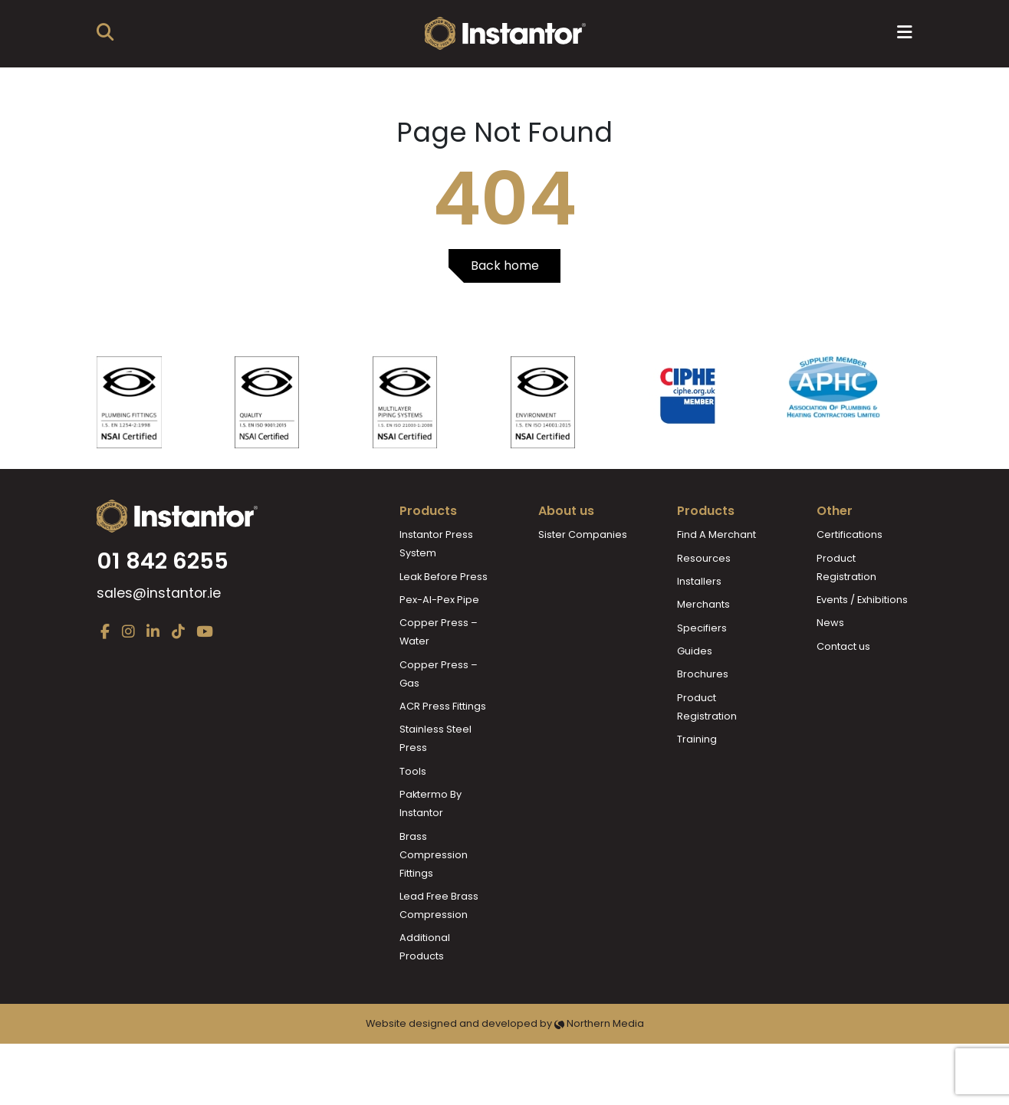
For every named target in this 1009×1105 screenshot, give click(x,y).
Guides (694, 650)
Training (697, 739)
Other (835, 511)
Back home (505, 265)
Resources (704, 558)
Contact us (843, 646)
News (830, 622)
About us (566, 511)
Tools (412, 771)
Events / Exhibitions (862, 599)
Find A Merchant (716, 534)
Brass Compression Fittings (433, 855)
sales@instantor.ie (159, 593)
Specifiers (702, 627)
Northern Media (599, 1023)
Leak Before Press (443, 576)
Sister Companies (582, 534)
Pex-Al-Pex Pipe (439, 599)
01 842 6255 (162, 561)
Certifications (849, 534)
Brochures (702, 673)
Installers (699, 581)
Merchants (703, 604)
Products (428, 511)
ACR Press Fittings (442, 706)
